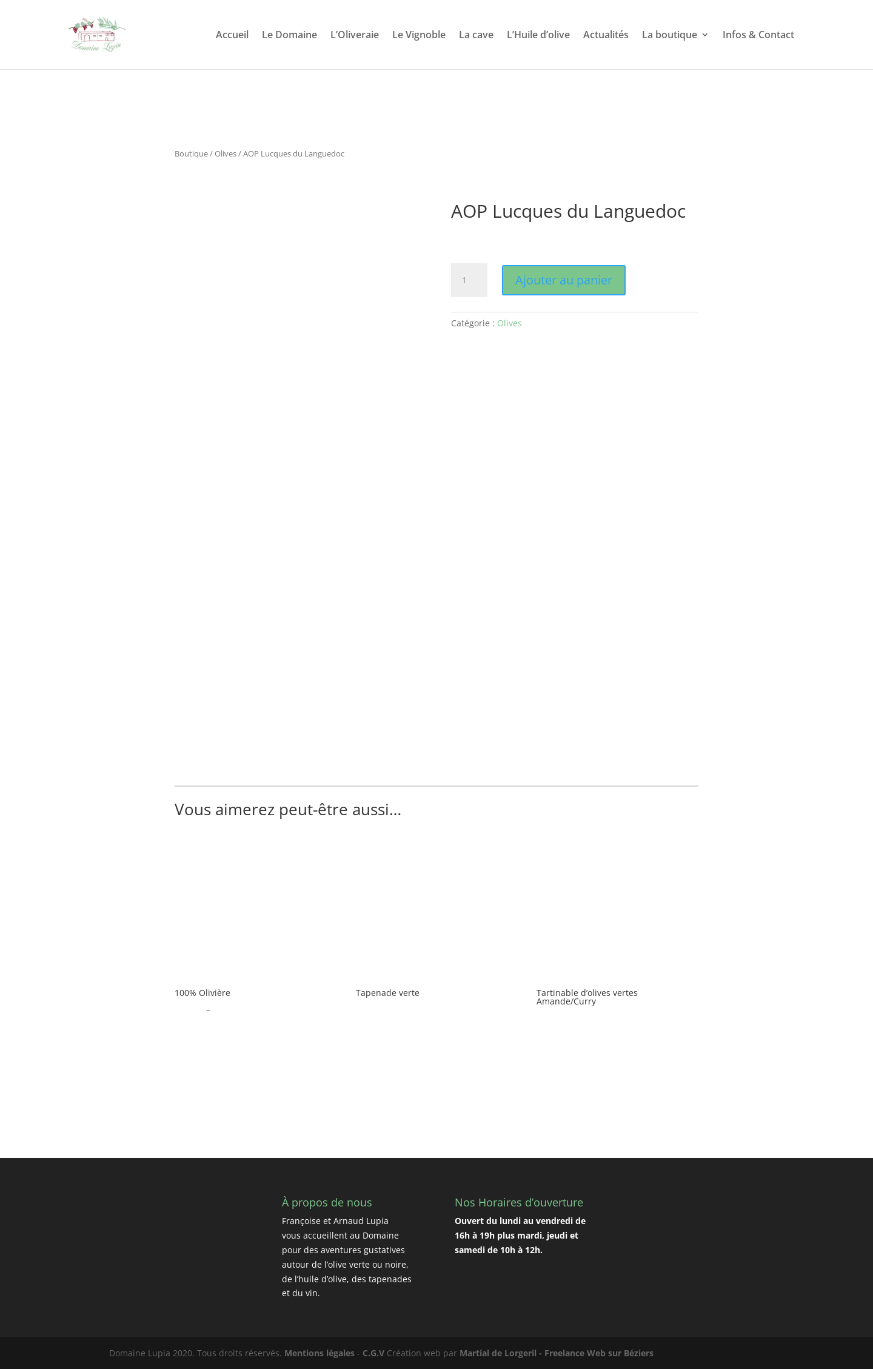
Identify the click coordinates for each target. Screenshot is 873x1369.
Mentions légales (319, 1353)
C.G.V (373, 1353)
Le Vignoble (419, 35)
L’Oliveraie (354, 35)
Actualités (606, 35)
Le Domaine (289, 35)
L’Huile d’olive (538, 35)
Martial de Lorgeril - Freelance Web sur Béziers (557, 1353)
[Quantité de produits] (469, 280)
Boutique (191, 153)
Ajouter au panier (563, 280)
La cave (476, 35)
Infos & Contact (758, 35)
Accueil (232, 35)
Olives (225, 153)
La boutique (669, 35)
